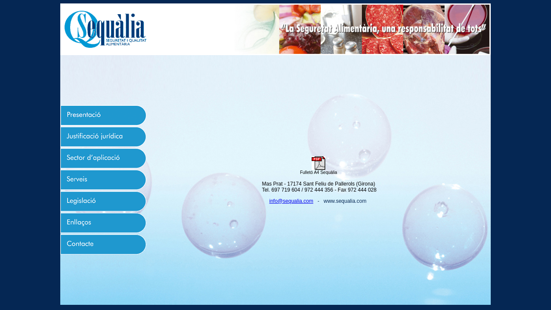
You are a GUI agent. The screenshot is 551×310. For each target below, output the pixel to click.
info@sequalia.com (291, 201)
